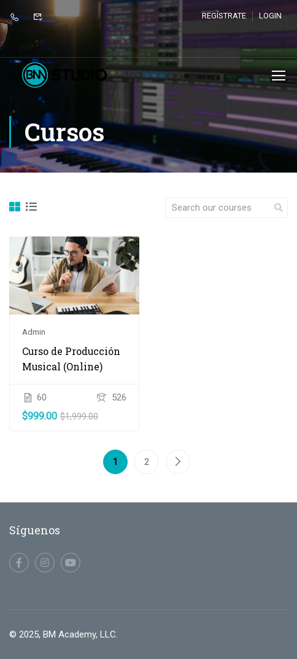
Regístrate (224, 15)
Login (270, 15)
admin (33, 333)
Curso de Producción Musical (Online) (71, 360)
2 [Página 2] (146, 463)
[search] (278, 208)
